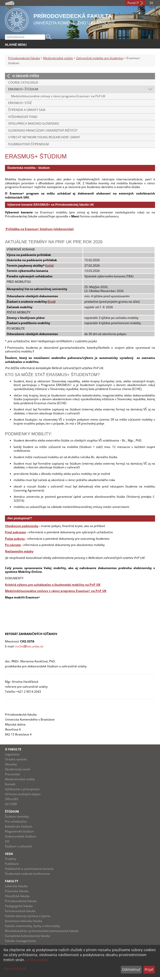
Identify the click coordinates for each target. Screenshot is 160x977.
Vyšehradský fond (22, 117)
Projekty (10, 859)
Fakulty (11, 881)
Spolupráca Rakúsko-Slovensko (33, 123)
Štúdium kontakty (17, 816)
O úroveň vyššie (25, 76)
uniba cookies (37, 959)
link (51, 301)
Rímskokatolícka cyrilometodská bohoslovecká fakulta (42, 931)
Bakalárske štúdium (18, 826)
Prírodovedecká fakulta (24, 58)
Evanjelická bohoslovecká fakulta (27, 936)
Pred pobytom (15, 532)
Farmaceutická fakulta (20, 911)
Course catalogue (23, 82)
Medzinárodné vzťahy (58, 58)
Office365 (11, 799)
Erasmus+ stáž (20, 103)
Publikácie (12, 864)
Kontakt (10, 784)
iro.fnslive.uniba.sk (29, 646)
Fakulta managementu (20, 941)
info (49, 265)
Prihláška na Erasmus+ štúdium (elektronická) (40, 229)
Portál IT (133, 3)
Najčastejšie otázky (19, 551)
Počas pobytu (15, 539)
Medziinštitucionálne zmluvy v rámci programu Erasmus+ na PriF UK (58, 96)
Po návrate (13, 545)
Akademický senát (17, 769)
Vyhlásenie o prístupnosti (22, 789)
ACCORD (11, 804)
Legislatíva (12, 754)
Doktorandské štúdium (20, 836)
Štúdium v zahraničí (18, 846)
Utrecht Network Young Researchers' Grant (44, 137)
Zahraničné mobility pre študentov (99, 58)
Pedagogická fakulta (19, 906)
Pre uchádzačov (16, 821)
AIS (7, 841)
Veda (9, 854)
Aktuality (11, 764)
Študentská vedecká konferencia (27, 874)
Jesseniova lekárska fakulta (23, 921)
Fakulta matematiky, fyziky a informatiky (32, 926)
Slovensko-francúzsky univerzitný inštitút (43, 130)
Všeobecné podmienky (21, 526)
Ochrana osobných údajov (23, 794)
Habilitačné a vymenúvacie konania (29, 869)
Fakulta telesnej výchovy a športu (27, 916)
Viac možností (14, 968)
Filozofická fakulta (17, 896)
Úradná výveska (16, 759)
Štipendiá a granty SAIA (26, 110)
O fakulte (13, 749)
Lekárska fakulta (16, 886)
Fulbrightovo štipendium (28, 144)
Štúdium (12, 811)
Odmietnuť (131, 969)
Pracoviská (12, 774)
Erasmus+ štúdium (23, 89)
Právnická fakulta (17, 891)
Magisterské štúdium (19, 831)
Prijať (149, 969)
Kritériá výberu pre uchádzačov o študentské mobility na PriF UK (52, 585)
